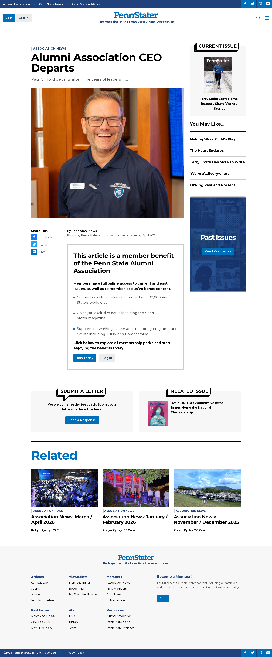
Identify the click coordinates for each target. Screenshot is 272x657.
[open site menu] (267, 18)
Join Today (84, 358)
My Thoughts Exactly (83, 594)
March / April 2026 (43, 616)
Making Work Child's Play (212, 139)
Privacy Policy (74, 652)
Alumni (35, 594)
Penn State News (51, 4)
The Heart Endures (207, 151)
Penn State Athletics (86, 4)
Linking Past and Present (212, 185)
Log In (24, 18)
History (73, 622)
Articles (37, 577)
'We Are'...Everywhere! (210, 174)
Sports (35, 588)
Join (9, 18)
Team (72, 628)
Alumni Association (16, 4)
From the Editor (79, 582)
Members (114, 577)
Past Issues (40, 610)
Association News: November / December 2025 (206, 519)
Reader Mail (77, 588)
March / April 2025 (144, 235)
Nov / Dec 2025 (41, 628)
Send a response (82, 420)
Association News (49, 48)
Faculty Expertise (42, 600)
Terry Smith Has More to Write (217, 162)
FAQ (72, 616)
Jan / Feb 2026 (40, 622)
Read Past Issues (218, 251)
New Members (117, 588)
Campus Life (39, 582)
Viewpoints (78, 577)
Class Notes (114, 594)
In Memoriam (116, 600)
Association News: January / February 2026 (135, 519)
